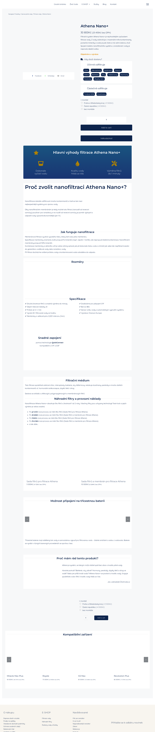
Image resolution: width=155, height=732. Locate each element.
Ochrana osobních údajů (11, 726)
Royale (46, 676)
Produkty (17, 14)
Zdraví (75, 726)
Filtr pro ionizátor (78, 718)
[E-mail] (60, 76)
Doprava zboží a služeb (11, 718)
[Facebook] (36, 76)
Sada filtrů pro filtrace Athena (42, 481)
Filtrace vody (37, 14)
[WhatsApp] (49, 76)
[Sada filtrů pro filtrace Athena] (50, 453)
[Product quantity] (106, 120)
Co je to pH (77, 721)
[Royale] (60, 640)
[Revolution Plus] (131, 640)
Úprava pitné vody (26, 14)
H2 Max (81, 676)
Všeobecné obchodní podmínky (14, 724)
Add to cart (106, 127)
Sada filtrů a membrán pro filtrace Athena (103, 481)
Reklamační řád (8, 729)
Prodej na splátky (9, 721)
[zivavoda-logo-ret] (14, 3)
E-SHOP (46, 712)
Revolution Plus (121, 676)
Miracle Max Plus (15, 676)
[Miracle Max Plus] (24, 640)
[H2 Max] (95, 640)
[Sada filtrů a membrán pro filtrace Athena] (105, 453)
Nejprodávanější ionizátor (81, 724)
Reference (76, 729)
